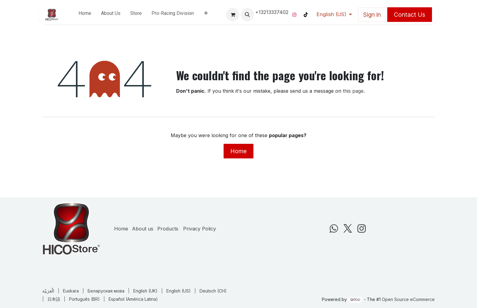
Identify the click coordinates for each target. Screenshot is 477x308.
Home (238, 151)
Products (167, 229)
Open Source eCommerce (408, 299)
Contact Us (409, 14)
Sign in (372, 14)
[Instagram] (294, 14)
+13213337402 (271, 12)
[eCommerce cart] (232, 14)
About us (142, 229)
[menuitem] (85, 14)
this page (353, 91)
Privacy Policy (199, 229)
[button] (247, 14)
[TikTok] (306, 14)
